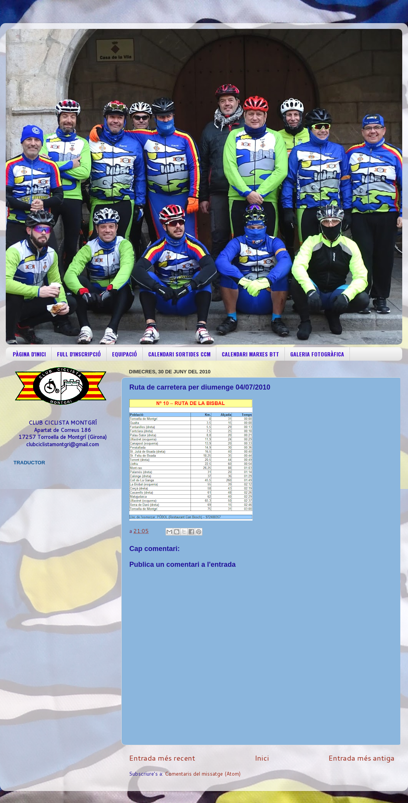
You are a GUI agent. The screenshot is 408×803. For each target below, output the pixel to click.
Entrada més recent (162, 758)
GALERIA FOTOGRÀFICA (317, 354)
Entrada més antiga (361, 758)
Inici (262, 758)
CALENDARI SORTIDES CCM (179, 354)
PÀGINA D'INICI (29, 354)
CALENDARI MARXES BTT (250, 354)
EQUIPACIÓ (124, 354)
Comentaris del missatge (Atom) (203, 773)
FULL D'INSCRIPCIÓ (79, 354)
